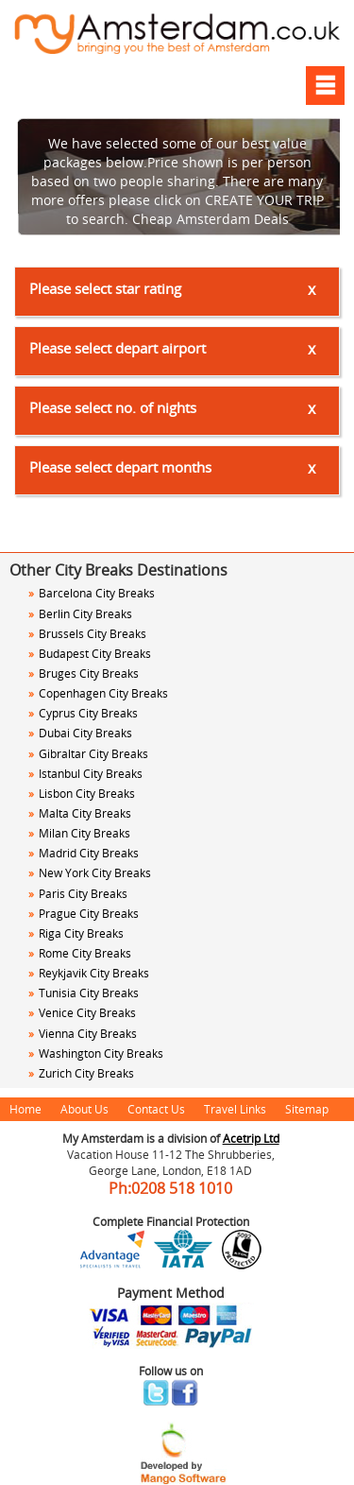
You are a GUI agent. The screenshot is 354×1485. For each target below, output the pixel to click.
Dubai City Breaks (80, 732)
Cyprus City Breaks (83, 712)
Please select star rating (105, 288)
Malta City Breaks (79, 812)
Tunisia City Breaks (85, 992)
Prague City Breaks (83, 913)
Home (25, 1108)
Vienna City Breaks (82, 1033)
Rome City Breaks (79, 952)
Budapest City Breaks (89, 653)
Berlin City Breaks (80, 613)
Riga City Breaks (76, 933)
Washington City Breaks (95, 1053)
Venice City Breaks (82, 1012)
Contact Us (156, 1108)
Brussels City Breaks (87, 633)
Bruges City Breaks (83, 673)
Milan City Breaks (79, 832)
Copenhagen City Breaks (98, 692)
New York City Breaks (89, 872)
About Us (84, 1108)
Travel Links (235, 1108)
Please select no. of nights (112, 407)
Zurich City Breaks (81, 1072)
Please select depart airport (117, 347)
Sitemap (307, 1108)
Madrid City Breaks (83, 852)
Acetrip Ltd (251, 1138)
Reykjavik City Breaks (88, 972)
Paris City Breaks (77, 893)
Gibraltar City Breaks (88, 753)
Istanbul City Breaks (85, 773)
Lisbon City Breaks (81, 793)
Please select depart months (120, 467)
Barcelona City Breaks (91, 592)
